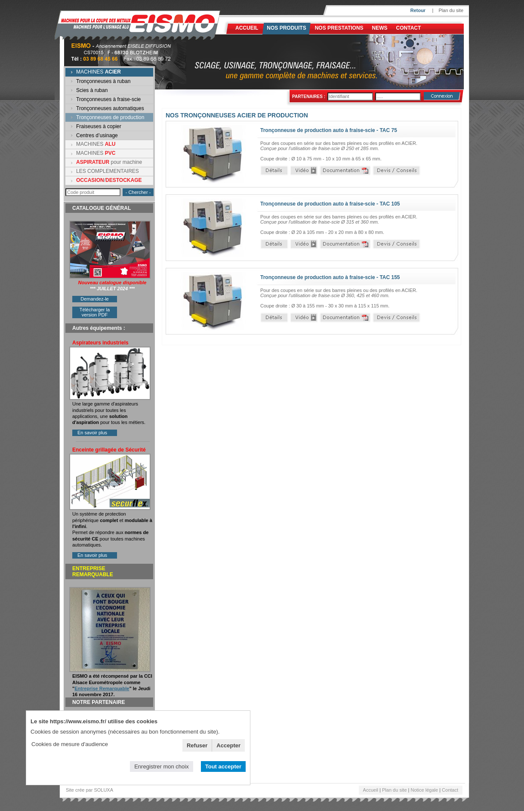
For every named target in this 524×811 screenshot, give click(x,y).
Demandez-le (94, 298)
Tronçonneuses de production (110, 117)
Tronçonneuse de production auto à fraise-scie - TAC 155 (330, 277)
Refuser (197, 745)
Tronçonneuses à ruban (103, 81)
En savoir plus (92, 432)
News (380, 28)
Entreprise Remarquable (101, 688)
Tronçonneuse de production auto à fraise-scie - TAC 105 (330, 204)
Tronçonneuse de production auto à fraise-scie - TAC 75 (328, 130)
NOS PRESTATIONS (339, 28)
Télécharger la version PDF (95, 312)
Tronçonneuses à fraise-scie (108, 99)
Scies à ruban (92, 90)
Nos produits (286, 28)
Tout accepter (223, 766)
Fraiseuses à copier (98, 126)
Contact (408, 28)
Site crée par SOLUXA (89, 790)
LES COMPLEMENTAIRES (107, 171)
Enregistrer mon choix (161, 766)
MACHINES (98, 72)
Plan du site (451, 10)
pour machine (109, 162)
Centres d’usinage (97, 135)
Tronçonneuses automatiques (110, 108)
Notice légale (424, 790)
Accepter (228, 745)
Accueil (246, 28)
